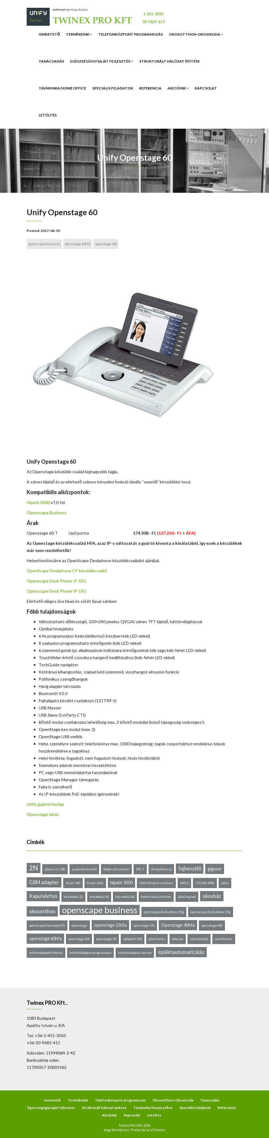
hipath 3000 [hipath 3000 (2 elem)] (121, 882)
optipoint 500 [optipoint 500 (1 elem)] (132, 939)
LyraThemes (155, 1130)
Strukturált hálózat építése (169, 61)
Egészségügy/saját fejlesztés (101, 61)
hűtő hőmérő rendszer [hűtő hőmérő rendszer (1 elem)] (156, 883)
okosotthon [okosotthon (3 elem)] (42, 911)
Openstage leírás (43, 814)
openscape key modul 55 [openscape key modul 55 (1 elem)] (47, 925)
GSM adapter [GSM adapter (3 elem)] (44, 882)
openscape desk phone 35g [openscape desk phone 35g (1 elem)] (164, 912)
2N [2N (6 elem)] (33, 868)
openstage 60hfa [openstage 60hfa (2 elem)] (45, 938)
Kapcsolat (206, 88)
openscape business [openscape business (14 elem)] (99, 910)
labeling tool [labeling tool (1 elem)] (187, 897)
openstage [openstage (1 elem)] (79, 925)
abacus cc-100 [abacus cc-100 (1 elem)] (55, 869)
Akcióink (178, 88)
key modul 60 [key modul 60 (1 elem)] (124, 897)
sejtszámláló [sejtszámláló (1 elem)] (199, 939)
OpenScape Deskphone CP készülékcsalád (67, 570)
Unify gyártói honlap (45, 804)
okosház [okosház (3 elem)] (211, 896)
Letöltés (48, 115)
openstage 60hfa (77, 244)
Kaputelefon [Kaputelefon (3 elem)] (43, 896)
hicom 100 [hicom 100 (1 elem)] (73, 883)
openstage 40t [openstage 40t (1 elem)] (212, 925)
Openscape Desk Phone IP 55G (56, 591)
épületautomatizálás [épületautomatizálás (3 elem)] (181, 952)
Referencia (150, 88)
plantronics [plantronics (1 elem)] (157, 939)
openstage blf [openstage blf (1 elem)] (106, 939)
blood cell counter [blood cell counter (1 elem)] (116, 869)
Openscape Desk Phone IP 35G (56, 580)
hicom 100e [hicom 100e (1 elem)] (95, 883)
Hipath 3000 (38, 502)
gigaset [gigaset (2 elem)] (215, 868)
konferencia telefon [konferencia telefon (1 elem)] (156, 897)
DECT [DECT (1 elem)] (140, 869)
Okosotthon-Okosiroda (196, 34)
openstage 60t (106, 244)
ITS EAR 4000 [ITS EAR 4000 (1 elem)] (204, 883)
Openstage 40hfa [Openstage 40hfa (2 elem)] (178, 925)
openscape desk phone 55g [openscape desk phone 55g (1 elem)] (211, 912)
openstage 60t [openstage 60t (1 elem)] (79, 939)
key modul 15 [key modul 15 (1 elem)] (73, 897)
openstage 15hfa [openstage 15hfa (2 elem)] (110, 925)
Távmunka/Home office (62, 88)
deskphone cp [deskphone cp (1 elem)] (161, 869)
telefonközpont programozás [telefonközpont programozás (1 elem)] (90, 953)
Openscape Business (47, 512)
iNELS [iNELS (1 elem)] (184, 883)
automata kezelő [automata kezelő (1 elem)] (84, 869)
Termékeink (79, 34)
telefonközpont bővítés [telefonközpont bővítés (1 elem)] (46, 953)
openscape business (44, 244)
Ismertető (49, 34)
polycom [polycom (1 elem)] (177, 939)
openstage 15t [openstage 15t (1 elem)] (144, 925)
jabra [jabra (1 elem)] (225, 883)
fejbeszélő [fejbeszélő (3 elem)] (189, 868)
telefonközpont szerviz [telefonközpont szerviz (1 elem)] (135, 953)
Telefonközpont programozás (130, 34)
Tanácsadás (51, 61)
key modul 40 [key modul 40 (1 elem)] (99, 897)
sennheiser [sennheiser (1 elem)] (224, 939)
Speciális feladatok (112, 88)
